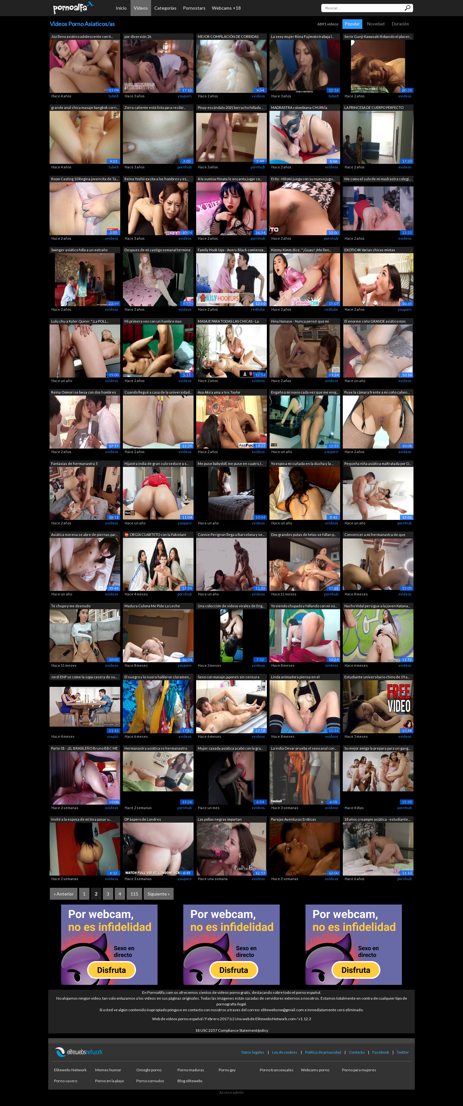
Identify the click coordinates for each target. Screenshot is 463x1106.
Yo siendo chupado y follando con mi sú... (304, 606)
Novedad (376, 23)
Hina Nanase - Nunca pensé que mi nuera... (300, 322)
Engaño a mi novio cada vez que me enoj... (304, 392)
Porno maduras (190, 1069)
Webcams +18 (226, 8)
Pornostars (194, 8)
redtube (258, 309)
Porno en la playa (109, 1080)
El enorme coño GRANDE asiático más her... (375, 322)
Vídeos (141, 8)
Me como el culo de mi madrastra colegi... (377, 179)
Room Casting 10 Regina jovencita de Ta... (84, 179)
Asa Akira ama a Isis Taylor (219, 392)
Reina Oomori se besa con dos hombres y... (83, 393)
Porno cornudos (150, 1080)
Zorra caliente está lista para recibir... (155, 107)
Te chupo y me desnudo (70, 606)
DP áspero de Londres (142, 819)
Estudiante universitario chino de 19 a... (376, 677)
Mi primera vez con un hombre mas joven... (153, 322)
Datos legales (252, 1052)
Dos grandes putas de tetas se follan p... (303, 534)
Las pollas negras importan (220, 819)
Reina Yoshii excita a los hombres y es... (156, 179)
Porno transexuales (277, 1069)
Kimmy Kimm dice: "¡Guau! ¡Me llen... (301, 250)
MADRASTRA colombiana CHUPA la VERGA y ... (299, 108)
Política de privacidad (323, 1052)
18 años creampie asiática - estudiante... (377, 819)
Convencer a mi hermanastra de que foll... (374, 535)
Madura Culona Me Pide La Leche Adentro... (152, 606)
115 (134, 893)
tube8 (113, 96)
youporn (185, 96)
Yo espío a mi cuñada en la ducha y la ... (302, 463)
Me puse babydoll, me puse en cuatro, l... (230, 463)
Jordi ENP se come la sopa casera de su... (84, 677)
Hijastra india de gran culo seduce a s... (156, 463)
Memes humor (108, 1069)
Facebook (380, 1052)
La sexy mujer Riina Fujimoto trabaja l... (302, 36)
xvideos (258, 96)
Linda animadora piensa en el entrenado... (295, 677)
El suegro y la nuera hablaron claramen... (157, 677)
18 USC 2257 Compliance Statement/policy (231, 1030)
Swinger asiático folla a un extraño (79, 250)
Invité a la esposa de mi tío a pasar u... (81, 819)
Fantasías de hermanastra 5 (74, 463)
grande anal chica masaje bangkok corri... (84, 107)
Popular (352, 23)
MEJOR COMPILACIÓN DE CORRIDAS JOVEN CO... (228, 37)
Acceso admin (231, 1092)
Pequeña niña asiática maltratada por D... (377, 463)
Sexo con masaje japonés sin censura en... (228, 677)
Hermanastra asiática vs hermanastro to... (155, 749)
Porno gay (227, 1069)
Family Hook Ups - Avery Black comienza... (231, 250)
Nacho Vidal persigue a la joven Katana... (377, 606)
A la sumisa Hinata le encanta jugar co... (230, 179)
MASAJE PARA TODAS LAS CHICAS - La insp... (228, 322)
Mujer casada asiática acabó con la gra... (230, 748)
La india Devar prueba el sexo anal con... (303, 748)
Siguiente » (159, 893)
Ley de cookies (284, 1052)
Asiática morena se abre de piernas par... (84, 534)
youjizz (112, 736)
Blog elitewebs (190, 1080)
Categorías (165, 8)
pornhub (184, 167)
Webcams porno (315, 1069)
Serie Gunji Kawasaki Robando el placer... (377, 36)
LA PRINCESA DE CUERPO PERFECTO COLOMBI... (374, 108)
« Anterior (64, 893)
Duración (400, 23)
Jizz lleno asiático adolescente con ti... (82, 36)
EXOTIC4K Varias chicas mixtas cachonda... (369, 250)
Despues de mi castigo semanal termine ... (157, 250)
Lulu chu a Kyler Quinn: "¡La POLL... (80, 321)
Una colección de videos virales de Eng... (231, 606)
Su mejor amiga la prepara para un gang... (377, 748)
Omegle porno (148, 1069)
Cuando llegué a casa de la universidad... (158, 392)
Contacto (357, 1052)
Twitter (403, 1052)
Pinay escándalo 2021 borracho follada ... (230, 107)
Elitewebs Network (70, 1069)
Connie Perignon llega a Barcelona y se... (231, 534)
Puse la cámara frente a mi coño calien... (376, 392)
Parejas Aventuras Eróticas (293, 819)
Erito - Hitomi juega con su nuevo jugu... (303, 179)
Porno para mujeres (359, 1069)
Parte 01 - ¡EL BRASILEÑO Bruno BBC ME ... (84, 749)
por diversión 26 (137, 36)
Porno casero (65, 1080)
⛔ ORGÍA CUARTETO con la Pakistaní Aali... (155, 535)
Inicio (121, 8)
